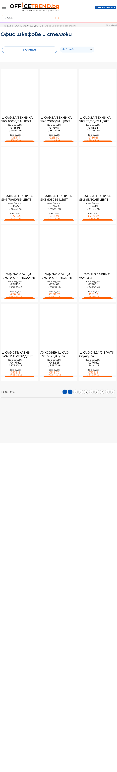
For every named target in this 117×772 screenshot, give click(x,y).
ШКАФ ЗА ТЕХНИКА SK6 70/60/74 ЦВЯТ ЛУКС (56, 119)
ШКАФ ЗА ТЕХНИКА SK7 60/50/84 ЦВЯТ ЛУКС (17, 119)
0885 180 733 (106, 7)
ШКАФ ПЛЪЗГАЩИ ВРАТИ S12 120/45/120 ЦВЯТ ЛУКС (18, 276)
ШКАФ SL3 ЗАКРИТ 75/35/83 (94, 276)
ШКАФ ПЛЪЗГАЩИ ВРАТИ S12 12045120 (56, 276)
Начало (6, 25)
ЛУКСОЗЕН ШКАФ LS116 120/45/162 (54, 354)
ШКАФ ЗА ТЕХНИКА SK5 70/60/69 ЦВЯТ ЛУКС (95, 119)
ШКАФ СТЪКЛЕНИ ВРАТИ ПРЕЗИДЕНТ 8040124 (17, 354)
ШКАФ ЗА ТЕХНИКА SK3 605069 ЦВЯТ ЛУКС (56, 197)
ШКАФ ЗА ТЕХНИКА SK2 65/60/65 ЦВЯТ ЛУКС (95, 197)
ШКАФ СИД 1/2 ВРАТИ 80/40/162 (96, 354)
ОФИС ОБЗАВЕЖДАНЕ (28, 25)
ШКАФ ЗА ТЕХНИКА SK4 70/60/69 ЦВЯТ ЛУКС (17, 197)
